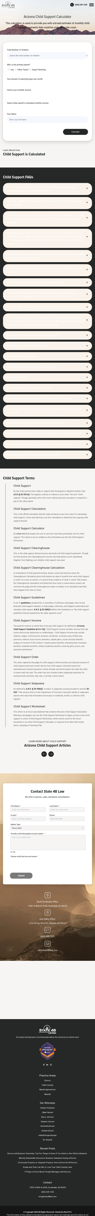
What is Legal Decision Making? (26, 345)
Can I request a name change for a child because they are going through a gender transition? (42, 189)
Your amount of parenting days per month (25, 79)
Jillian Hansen (47, 1112)
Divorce (47, 1080)
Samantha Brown (47, 1126)
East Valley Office (47, 919)
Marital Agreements (47, 1089)
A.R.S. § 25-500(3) (42, 609)
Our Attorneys (47, 1102)
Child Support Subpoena (28, 683)
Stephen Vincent (47, 1121)
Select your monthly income (19, 90)
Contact (47, 1182)
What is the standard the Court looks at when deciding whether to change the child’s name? (46, 256)
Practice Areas (47, 1075)
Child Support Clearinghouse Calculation (39, 567)
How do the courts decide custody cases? (33, 335)
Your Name (11, 114)
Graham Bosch (47, 1131)
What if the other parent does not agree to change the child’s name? (44, 270)
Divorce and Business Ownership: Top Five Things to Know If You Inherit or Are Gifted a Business (47, 1153)
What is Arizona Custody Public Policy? (31, 366)
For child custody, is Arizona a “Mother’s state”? (36, 423)
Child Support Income (27, 620)
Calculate (76, 132)
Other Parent (22, 69)
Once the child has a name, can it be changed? (35, 282)
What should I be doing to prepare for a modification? (40, 444)
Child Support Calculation (29, 508)
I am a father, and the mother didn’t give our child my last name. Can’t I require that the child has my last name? (42, 294)
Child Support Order (26, 657)
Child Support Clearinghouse (31, 548)
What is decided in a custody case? (28, 387)
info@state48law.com (47, 950)
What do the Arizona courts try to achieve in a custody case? (44, 433)
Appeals (47, 1094)
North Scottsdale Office (47, 901)
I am (12, 69)
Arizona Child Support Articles (47, 745)
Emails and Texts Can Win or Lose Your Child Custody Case (47, 1167)
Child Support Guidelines (29, 597)
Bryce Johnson (47, 1117)
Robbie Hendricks (47, 1108)
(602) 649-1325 (47, 936)
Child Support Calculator (28, 528)
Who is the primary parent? (18, 65)
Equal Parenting (39, 69)
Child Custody (47, 1085)
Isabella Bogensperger (47, 1135)
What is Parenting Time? (22, 356)
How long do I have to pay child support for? (34, 454)
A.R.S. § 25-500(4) (34, 689)
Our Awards (47, 1140)
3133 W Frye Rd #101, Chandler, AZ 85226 (47, 923)
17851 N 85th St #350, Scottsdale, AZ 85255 (47, 906)
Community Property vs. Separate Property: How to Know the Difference (47, 1162)
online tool (20, 534)
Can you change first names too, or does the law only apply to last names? (44, 203)
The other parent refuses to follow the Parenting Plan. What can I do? (44, 410)
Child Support (22, 485)
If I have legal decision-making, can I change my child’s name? (45, 307)
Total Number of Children (18, 50)
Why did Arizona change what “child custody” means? (40, 398)
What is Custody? (17, 377)
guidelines (26, 603)
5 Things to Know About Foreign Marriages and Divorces (47, 1172)
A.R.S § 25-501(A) (21, 494)
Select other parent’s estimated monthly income (28, 103)
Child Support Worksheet (29, 706)
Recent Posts (47, 1148)
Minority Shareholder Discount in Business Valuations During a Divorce (47, 1158)
